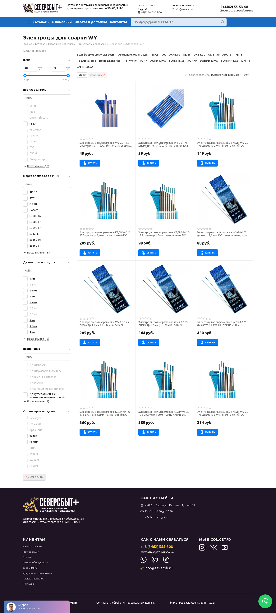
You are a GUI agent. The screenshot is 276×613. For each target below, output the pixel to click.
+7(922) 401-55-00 (150, 12)
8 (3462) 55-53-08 (234, 7)
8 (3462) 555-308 (156, 546)
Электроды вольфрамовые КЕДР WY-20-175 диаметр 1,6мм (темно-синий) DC (164, 234)
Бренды (27, 557)
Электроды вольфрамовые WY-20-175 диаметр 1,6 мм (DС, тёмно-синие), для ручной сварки (163, 144)
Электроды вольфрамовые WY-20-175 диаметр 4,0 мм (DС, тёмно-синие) (221, 324)
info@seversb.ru (182, 9)
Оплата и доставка (91, 22)
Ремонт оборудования (36, 562)
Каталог (40, 22)
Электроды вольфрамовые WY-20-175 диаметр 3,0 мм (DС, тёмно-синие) (104, 324)
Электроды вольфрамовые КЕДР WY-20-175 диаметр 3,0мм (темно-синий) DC (223, 413)
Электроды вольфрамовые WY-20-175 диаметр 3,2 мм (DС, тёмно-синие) (163, 324)
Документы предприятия (37, 573)
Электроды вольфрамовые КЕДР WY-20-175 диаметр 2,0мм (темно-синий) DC (223, 144)
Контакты (118, 22)
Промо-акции (31, 551)
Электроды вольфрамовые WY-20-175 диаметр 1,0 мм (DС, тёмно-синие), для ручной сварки (104, 144)
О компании (62, 22)
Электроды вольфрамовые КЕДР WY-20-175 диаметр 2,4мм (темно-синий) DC (105, 234)
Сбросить (97, 75)
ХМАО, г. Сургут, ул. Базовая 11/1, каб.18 (167, 505)
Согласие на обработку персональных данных (125, 602)
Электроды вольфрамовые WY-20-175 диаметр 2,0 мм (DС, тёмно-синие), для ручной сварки (221, 234)
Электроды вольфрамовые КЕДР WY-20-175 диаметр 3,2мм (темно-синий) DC (105, 413)
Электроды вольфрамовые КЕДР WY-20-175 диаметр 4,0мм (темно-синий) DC (164, 413)
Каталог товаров (32, 546)
